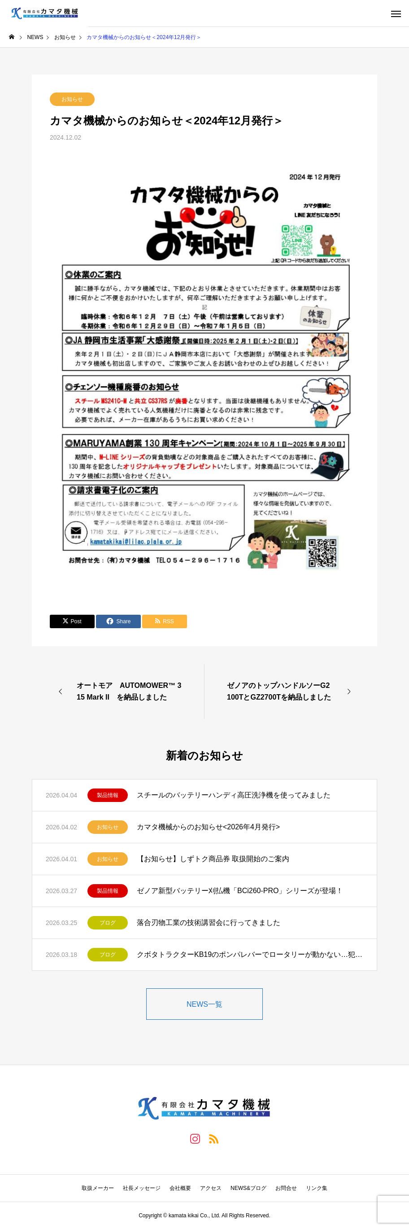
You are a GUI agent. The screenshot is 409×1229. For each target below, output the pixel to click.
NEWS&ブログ (248, 1188)
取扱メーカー (98, 1188)
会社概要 (180, 1188)
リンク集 (316, 1188)
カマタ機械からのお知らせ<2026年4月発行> (208, 827)
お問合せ (286, 1188)
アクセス (211, 1188)
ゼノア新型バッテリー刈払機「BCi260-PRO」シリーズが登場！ (240, 890)
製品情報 (107, 795)
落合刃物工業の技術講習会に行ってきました (208, 922)
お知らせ (72, 99)
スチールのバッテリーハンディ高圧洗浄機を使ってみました (234, 795)
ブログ (108, 923)
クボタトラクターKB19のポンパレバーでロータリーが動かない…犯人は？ (250, 954)
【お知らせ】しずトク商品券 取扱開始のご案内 (213, 859)
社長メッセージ (142, 1188)
